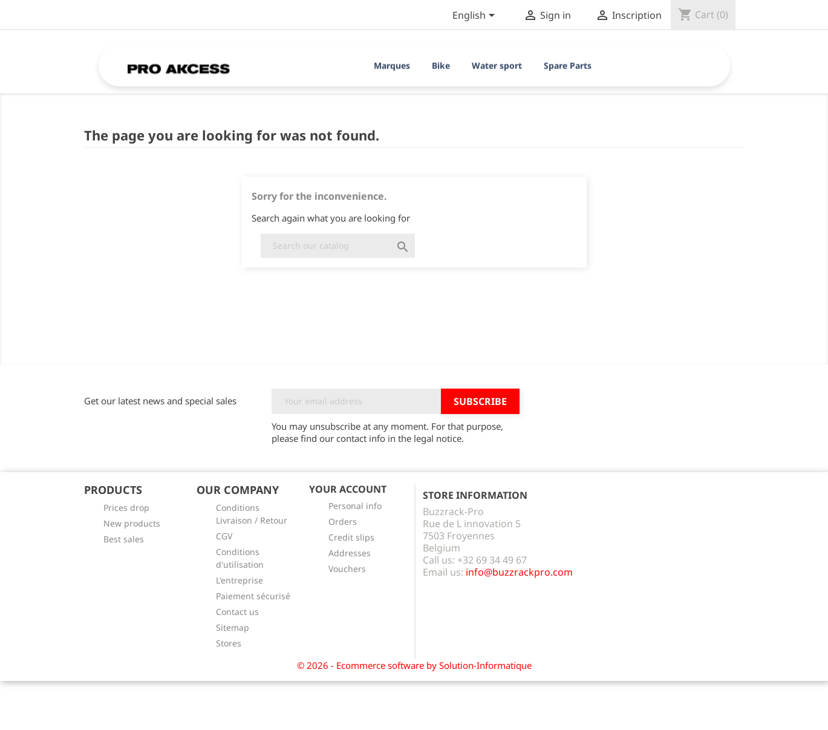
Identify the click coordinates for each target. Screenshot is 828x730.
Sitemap (232, 627)
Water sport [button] (497, 65)
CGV (224, 536)
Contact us (237, 611)
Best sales (123, 539)
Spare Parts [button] (568, 65)
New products (131, 523)
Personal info (355, 505)
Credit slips (351, 537)
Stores (228, 643)
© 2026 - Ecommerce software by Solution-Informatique (414, 665)
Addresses (349, 553)
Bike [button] (441, 65)
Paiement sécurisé (253, 596)
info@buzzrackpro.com (519, 572)
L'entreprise (239, 580)
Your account (347, 489)
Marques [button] (392, 65)
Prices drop (126, 507)
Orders (342, 521)
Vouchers (347, 568)
